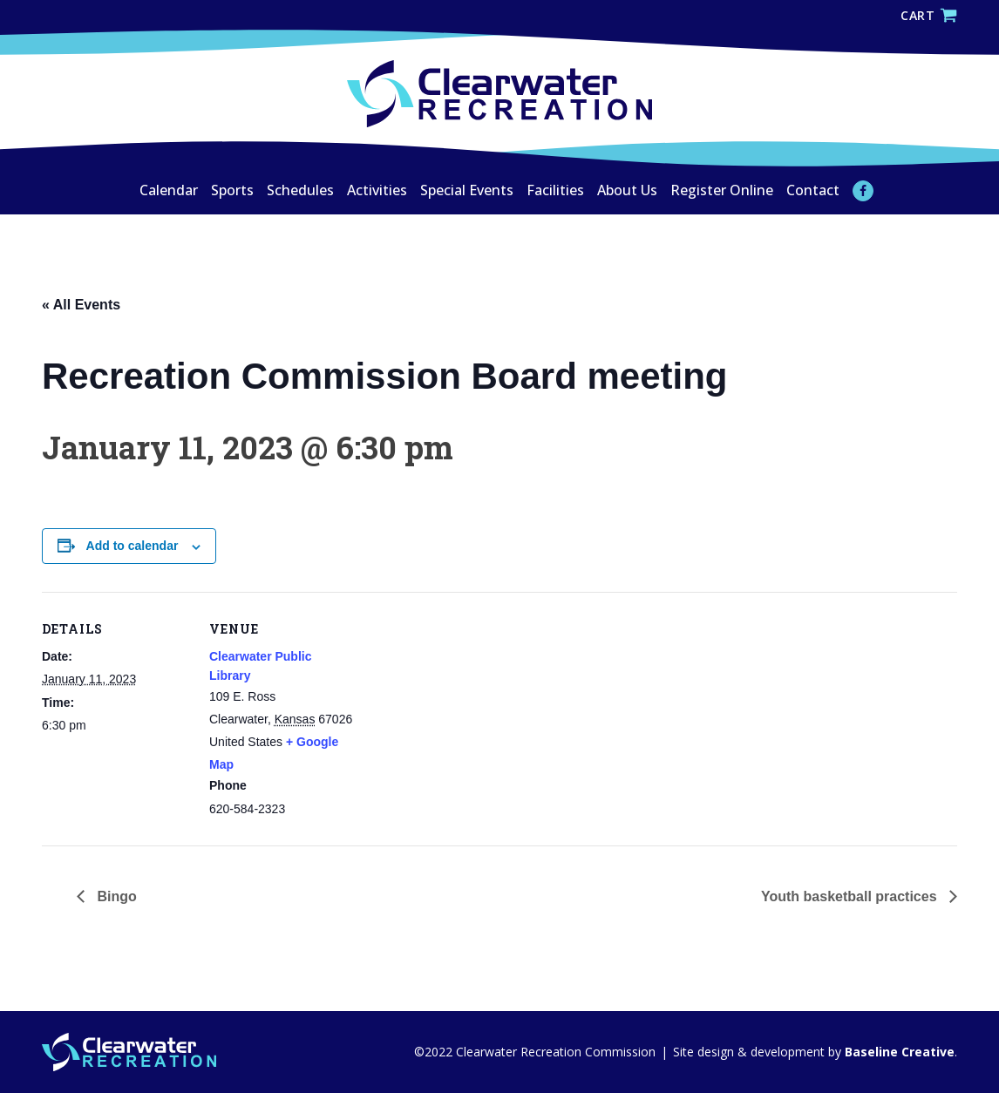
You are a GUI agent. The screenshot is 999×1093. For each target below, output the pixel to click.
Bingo (115, 896)
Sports (232, 190)
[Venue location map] (469, 712)
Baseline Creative (898, 1051)
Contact (812, 190)
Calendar (168, 190)
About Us (627, 190)
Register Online (721, 190)
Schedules (300, 190)
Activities (377, 190)
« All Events (81, 304)
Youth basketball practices (851, 896)
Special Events (466, 190)
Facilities (555, 190)
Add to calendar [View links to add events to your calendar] (132, 546)
